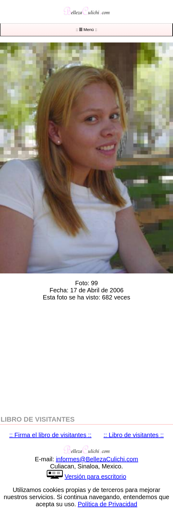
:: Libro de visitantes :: (134, 435)
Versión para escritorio (95, 476)
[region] (86, 356)
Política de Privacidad (107, 504)
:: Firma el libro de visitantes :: (50, 435)
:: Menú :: (86, 29)
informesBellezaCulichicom (97, 459)
